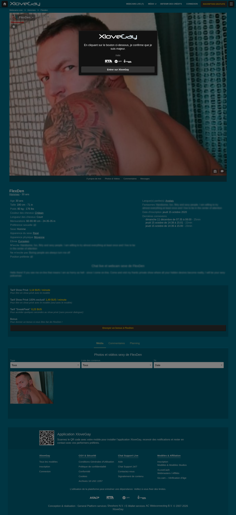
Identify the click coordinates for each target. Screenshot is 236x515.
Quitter (118, 55)
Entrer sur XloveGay (118, 69)
